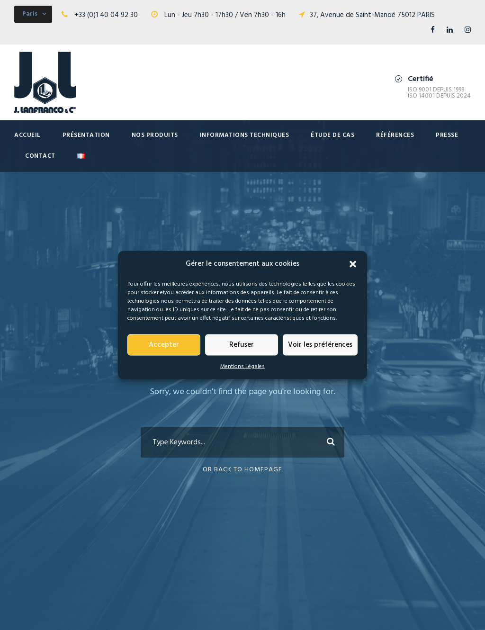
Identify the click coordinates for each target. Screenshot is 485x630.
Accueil (27, 135)
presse (447, 135)
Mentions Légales (242, 366)
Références (395, 135)
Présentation (86, 135)
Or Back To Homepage (242, 469)
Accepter (164, 345)
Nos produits (155, 135)
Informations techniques (244, 135)
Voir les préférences (320, 345)
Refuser (241, 345)
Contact (40, 156)
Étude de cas (332, 135)
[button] (353, 264)
